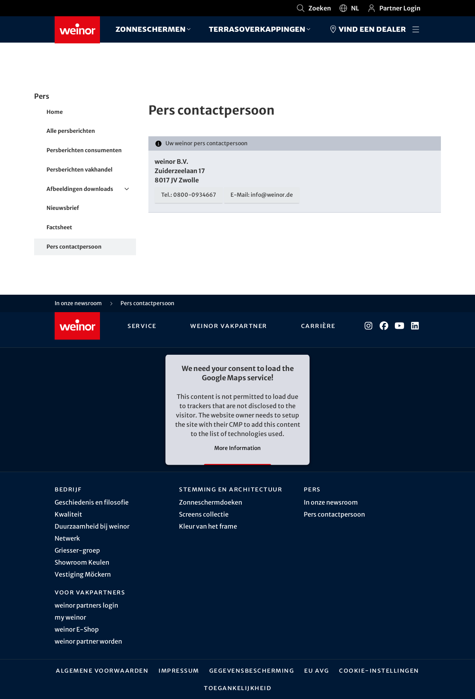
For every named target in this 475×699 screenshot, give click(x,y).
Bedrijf (68, 489)
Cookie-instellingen (379, 670)
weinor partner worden (88, 641)
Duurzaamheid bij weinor (92, 526)
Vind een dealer (367, 29)
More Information (237, 448)
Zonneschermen (150, 29)
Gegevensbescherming (251, 670)
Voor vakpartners (90, 592)
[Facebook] (384, 325)
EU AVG (316, 670)
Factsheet (59, 227)
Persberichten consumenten (84, 150)
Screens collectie (204, 514)
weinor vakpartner (229, 326)
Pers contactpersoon (74, 246)
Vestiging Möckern (83, 574)
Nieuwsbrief (62, 207)
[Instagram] (368, 325)
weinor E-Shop (77, 629)
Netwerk (67, 538)
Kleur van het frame (208, 526)
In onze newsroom (331, 502)
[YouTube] (399, 325)
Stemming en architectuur (230, 489)
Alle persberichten (70, 130)
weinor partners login (86, 605)
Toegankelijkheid (237, 688)
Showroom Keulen (82, 562)
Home (54, 111)
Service (143, 326)
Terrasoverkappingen (257, 29)
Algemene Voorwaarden (102, 670)
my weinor (70, 617)
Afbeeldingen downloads (91, 189)
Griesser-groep (77, 550)
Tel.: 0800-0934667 (188, 194)
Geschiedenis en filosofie (92, 502)
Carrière (317, 326)
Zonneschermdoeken (210, 502)
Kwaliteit (68, 514)
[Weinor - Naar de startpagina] (77, 29)
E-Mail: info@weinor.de (262, 194)
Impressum (178, 670)
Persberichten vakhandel (79, 169)
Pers (312, 489)
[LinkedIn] (415, 325)
